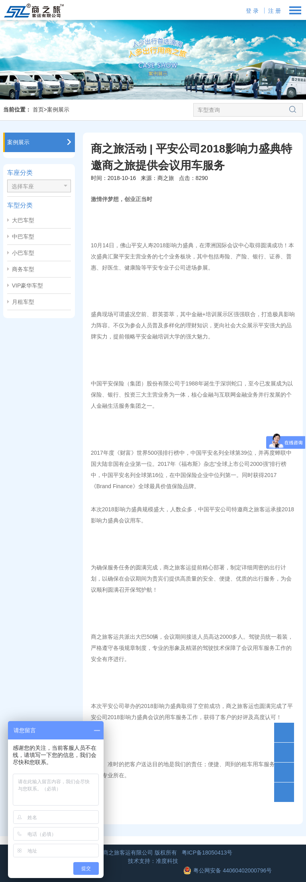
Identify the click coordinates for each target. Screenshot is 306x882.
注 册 (274, 11)
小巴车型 (23, 253)
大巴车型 (23, 220)
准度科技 (167, 861)
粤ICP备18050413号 (207, 852)
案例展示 (58, 109)
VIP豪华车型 (27, 285)
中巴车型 (23, 236)
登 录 (252, 11)
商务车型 (23, 269)
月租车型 (23, 302)
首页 (38, 109)
